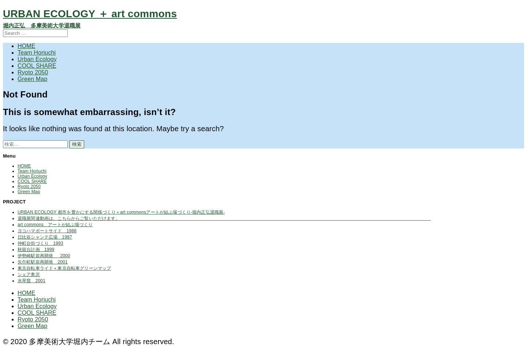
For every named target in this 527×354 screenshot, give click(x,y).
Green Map (32, 79)
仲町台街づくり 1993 (40, 243)
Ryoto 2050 (33, 72)
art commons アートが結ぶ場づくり (55, 224)
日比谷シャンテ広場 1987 (45, 237)
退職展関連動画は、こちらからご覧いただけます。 (224, 218)
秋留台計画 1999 (36, 249)
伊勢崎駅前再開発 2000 (44, 255)
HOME (26, 46)
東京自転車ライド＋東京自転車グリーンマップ (64, 268)
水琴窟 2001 (31, 280)
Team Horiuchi (37, 52)
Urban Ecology (37, 59)
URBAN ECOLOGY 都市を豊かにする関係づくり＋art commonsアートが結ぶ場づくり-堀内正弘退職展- (121, 212)
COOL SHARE (37, 66)
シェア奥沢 (29, 274)
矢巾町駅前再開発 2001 (43, 262)
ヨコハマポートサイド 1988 (47, 230)
